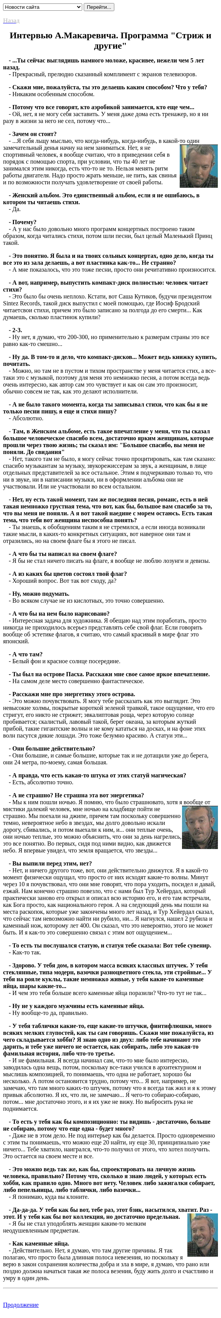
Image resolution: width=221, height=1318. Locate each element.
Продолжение (21, 1305)
